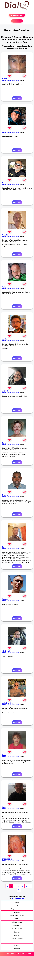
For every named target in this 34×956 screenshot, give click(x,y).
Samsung (5, 599)
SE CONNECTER (17, 21)
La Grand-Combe (17, 929)
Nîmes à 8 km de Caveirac (10, 80)
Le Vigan (17, 932)
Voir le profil (17, 98)
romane (4, 131)
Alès (17, 905)
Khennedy (5, 495)
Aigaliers (17, 945)
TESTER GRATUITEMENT (17, 15)
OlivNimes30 (6, 651)
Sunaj (4, 807)
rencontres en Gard (18, 898)
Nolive (4, 183)
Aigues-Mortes (17, 922)
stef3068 (5, 391)
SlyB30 (4, 79)
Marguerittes (17, 925)
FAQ (8, 954)
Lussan (17, 942)
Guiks (4, 287)
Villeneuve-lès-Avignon (17, 915)
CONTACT (29, 954)
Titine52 (5, 235)
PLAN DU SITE (20, 954)
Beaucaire (17, 912)
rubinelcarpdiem (7, 703)
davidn (4, 339)
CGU (12, 954)
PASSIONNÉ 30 (7, 859)
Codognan (17, 935)
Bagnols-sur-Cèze (17, 909)
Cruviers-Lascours (17, 938)
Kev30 (4, 547)
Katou (4, 443)
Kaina (4, 755)
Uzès (17, 919)
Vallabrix (17, 948)
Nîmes (17, 902)
